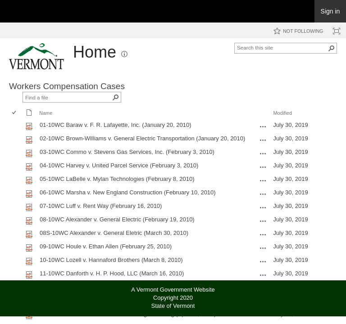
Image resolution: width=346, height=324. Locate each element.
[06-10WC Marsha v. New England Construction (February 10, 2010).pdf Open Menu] (263, 194)
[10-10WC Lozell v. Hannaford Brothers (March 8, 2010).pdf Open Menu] (263, 261)
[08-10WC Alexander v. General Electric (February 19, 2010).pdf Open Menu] (263, 221)
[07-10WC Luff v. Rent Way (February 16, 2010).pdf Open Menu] (263, 207)
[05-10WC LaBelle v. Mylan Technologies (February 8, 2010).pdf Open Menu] (263, 180)
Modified (282, 113)
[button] (124, 54)
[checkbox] (14, 113)
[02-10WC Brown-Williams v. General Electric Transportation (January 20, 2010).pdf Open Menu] (263, 140)
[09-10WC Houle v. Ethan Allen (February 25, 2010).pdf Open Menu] (263, 248)
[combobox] (282, 47)
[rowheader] (16, 126)
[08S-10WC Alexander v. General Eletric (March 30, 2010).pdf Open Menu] (263, 234)
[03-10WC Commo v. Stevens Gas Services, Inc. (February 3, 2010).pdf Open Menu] (263, 153)
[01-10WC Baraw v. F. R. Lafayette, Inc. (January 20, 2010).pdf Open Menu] (263, 126)
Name (45, 113)
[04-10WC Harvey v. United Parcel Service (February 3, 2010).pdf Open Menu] (263, 167)
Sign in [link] (330, 11)
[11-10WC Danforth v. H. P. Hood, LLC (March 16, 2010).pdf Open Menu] (263, 275)
